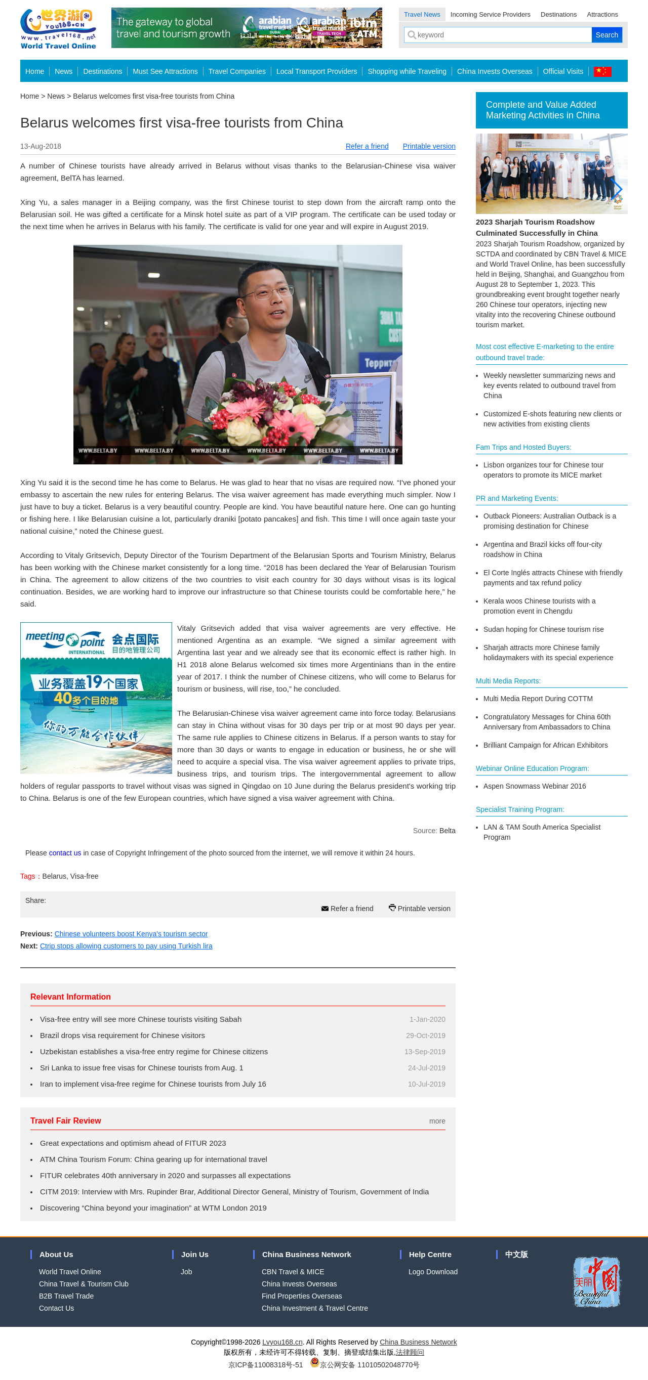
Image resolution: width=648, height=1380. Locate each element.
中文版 (516, 1254)
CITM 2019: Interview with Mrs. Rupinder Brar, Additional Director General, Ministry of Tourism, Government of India (234, 1191)
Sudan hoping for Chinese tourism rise (543, 629)
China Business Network (306, 1254)
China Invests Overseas (495, 71)
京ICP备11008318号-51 (265, 1365)
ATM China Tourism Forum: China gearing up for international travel (153, 1159)
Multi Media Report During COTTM (538, 699)
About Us (56, 1254)
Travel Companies (237, 71)
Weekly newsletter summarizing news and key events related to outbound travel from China (549, 385)
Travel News (422, 14)
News (63, 71)
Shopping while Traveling (407, 71)
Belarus (54, 876)
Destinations (559, 14)
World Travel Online (70, 1272)
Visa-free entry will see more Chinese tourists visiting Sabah (140, 1019)
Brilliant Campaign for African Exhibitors (545, 745)
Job (186, 1272)
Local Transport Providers (316, 71)
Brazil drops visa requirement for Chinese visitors (122, 1035)
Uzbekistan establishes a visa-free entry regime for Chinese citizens (154, 1051)
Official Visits (563, 71)
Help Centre (430, 1254)
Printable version (429, 146)
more (437, 1121)
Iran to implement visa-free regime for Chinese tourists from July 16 (153, 1084)
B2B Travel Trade (66, 1296)
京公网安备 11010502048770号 (365, 1365)
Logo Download (433, 1272)
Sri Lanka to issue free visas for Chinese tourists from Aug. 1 (142, 1067)
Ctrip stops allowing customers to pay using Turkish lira (126, 946)
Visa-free (84, 876)
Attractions (602, 14)
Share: (35, 900)
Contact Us (56, 1308)
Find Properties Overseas (302, 1296)
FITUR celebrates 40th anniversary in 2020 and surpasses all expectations (165, 1175)
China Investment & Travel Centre (315, 1308)
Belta (447, 831)
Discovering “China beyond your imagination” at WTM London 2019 (153, 1207)
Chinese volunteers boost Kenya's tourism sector (131, 934)
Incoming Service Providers (491, 14)
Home (34, 71)
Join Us (195, 1254)
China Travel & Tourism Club (84, 1284)
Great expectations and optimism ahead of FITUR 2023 (133, 1143)
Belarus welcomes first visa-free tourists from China (153, 96)
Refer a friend (367, 146)
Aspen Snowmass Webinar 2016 (534, 786)
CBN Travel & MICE (293, 1272)
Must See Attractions (165, 71)
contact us (65, 853)
